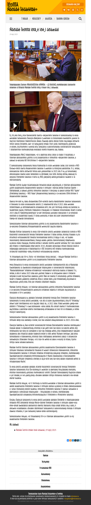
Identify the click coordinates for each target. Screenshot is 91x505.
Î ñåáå (25, 18)
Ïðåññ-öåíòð (63, 18)
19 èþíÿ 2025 (14, 34)
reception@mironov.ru (72, 498)
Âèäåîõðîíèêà (45, 486)
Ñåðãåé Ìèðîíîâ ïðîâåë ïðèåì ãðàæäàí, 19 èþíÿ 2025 (36, 429)
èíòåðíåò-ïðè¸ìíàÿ (73, 4)
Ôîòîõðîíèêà (45, 480)
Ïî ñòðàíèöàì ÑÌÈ (45, 468)
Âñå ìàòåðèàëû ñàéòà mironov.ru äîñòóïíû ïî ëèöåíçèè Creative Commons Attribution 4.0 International (45, 501)
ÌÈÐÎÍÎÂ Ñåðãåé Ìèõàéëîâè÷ (22, 7)
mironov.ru (75, 496)
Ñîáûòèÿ (36, 18)
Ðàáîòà (48, 18)
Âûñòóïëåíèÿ (45, 474)
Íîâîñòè (45, 455)
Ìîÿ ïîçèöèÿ (45, 461)
